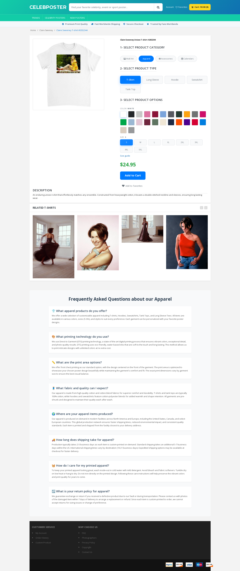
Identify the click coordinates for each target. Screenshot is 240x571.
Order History (42, 537)
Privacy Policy (88, 542)
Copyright (86, 547)
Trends (36, 17)
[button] (123, 114)
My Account (41, 533)
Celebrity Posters (55, 17)
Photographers (89, 537)
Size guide (125, 155)
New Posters (77, 17)
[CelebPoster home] (48, 7)
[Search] (158, 7)
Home (33, 30)
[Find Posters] (111, 7)
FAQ (84, 533)
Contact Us (87, 552)
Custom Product (43, 542)
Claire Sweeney (46, 30)
